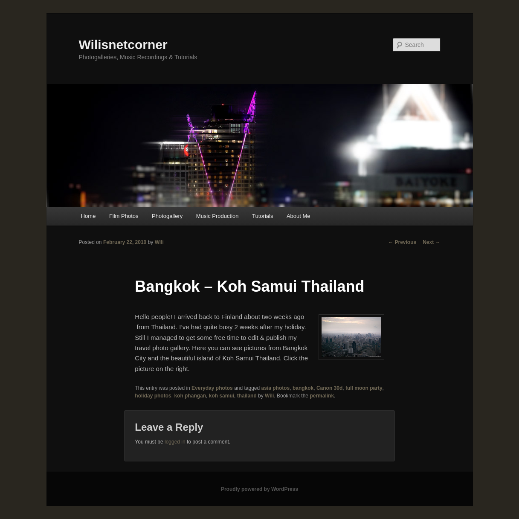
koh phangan (190, 396)
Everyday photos (212, 388)
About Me (298, 216)
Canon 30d (329, 388)
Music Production (217, 216)
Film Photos (124, 216)
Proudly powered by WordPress (259, 489)
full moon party (364, 388)
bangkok (303, 388)
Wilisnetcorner (123, 45)
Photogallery (167, 216)
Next (431, 242)
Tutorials (262, 216)
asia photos (275, 388)
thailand (247, 396)
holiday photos (153, 396)
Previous (402, 242)
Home (88, 216)
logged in (175, 442)
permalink (322, 396)
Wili (159, 242)
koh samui (221, 396)
